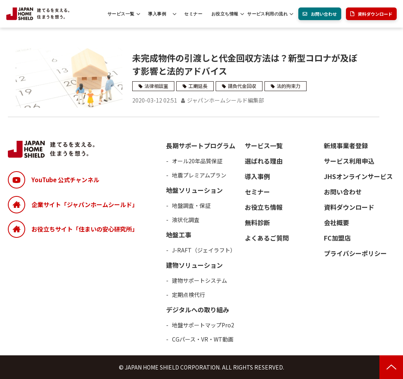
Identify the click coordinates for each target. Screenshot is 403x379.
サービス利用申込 (349, 161)
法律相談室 (156, 85)
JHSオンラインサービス (358, 176)
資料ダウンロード (375, 14)
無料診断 (257, 222)
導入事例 (157, 13)
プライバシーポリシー (355, 253)
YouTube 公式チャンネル (65, 179)
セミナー (193, 13)
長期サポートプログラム (200, 145)
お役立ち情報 (224, 13)
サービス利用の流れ (267, 13)
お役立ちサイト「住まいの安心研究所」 (84, 229)
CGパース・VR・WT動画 (202, 339)
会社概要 (336, 222)
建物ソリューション (194, 265)
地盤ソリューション (194, 190)
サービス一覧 (121, 13)
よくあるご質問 (267, 238)
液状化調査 (186, 220)
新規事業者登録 (346, 145)
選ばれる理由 (264, 161)
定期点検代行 (188, 295)
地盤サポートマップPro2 (203, 325)
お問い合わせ (324, 14)
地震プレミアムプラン (199, 175)
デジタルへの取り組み (197, 309)
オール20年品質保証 (197, 161)
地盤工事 (178, 234)
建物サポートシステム (199, 280)
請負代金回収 (242, 85)
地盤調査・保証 (191, 205)
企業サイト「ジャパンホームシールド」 (84, 204)
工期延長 (198, 85)
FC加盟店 (337, 238)
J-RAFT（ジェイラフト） (204, 250)
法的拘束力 (288, 85)
